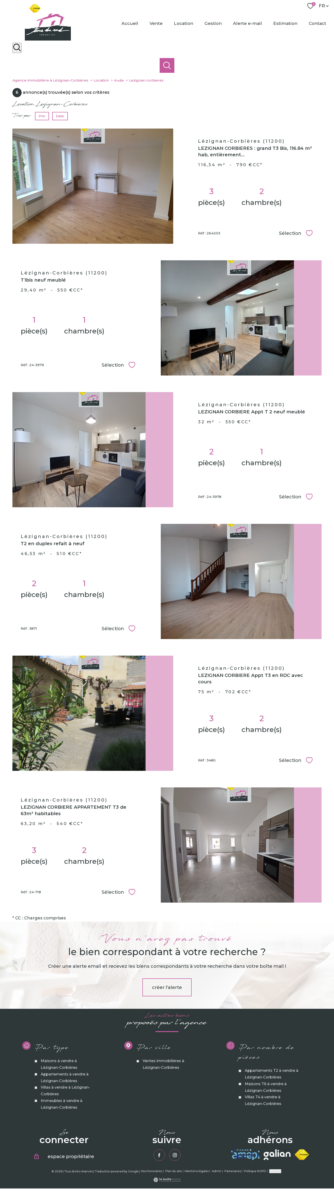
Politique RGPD (255, 1171)
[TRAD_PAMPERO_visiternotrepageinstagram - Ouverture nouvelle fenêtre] (175, 1155)
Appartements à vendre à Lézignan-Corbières (64, 1117)
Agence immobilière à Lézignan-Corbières (50, 80)
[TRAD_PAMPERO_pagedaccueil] (48, 39)
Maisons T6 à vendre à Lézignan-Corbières (265, 1127)
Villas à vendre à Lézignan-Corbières (65, 1130)
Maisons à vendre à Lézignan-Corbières (58, 1103)
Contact (317, 23)
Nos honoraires (151, 1171)
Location (183, 23)
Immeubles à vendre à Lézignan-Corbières (61, 1143)
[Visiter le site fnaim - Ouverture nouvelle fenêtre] (302, 1154)
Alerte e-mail (247, 23)
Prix (42, 116)
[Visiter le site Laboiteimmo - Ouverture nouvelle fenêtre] (167, 1180)
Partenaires (233, 1171)
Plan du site (173, 1171)
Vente (156, 23)
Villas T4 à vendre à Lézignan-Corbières (263, 1140)
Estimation (285, 23)
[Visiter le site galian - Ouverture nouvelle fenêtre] (277, 1154)
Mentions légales (197, 1171)
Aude (119, 80)
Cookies (275, 1171)
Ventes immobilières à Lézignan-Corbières (163, 1103)
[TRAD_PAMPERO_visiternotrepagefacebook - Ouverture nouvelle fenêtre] (159, 1155)
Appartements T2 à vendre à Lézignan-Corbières (271, 1113)
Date (60, 116)
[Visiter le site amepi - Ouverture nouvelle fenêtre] (245, 1154)
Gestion (213, 23)
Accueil (129, 23)
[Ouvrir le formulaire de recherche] (17, 48)
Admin (216, 1171)
